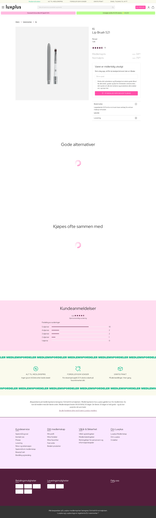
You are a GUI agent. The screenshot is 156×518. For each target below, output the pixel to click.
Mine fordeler (52, 437)
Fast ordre (51, 443)
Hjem (17, 22)
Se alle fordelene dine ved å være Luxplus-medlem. (78, 410)
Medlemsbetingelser (86, 437)
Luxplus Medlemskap (119, 434)
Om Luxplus (115, 437)
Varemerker (27, 22)
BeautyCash (20, 452)
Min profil (50, 434)
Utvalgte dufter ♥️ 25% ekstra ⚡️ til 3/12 (116, 13)
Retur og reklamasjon (23, 446)
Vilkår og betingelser (86, 434)
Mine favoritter (53, 440)
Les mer (96, 113)
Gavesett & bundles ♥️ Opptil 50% (38, 13)
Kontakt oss (19, 437)
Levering (18, 443)
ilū (36, 22)
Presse (18, 440)
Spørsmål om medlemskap (25, 449)
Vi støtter (114, 440)
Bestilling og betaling (23, 455)
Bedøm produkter (54, 446)
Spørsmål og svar (21, 434)
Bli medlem (140, 7)
